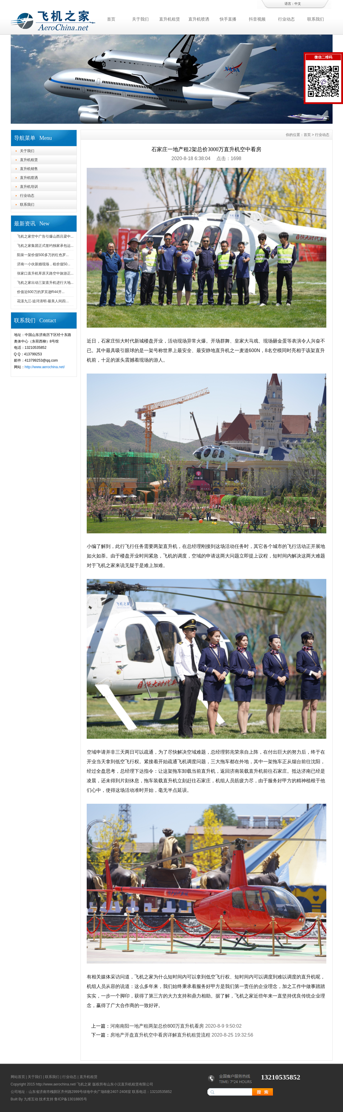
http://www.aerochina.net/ (45, 367)
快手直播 (228, 19)
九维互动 (31, 1099)
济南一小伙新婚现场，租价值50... (43, 264)
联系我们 (315, 19)
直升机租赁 (169, 19)
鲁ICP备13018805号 (70, 1099)
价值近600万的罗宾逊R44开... (41, 292)
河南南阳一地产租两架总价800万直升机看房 (157, 1026)
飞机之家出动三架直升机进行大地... (45, 283)
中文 (297, 3)
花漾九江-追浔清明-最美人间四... (43, 301)
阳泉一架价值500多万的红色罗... (43, 255)
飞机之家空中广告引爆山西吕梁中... (45, 236)
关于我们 (140, 19)
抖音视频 (257, 19)
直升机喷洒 (198, 19)
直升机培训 (29, 187)
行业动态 (286, 19)
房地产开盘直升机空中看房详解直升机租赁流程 (160, 1034)
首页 (111, 19)
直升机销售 (29, 169)
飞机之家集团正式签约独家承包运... (45, 246)
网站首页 (18, 1077)
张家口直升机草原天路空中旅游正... (45, 273)
